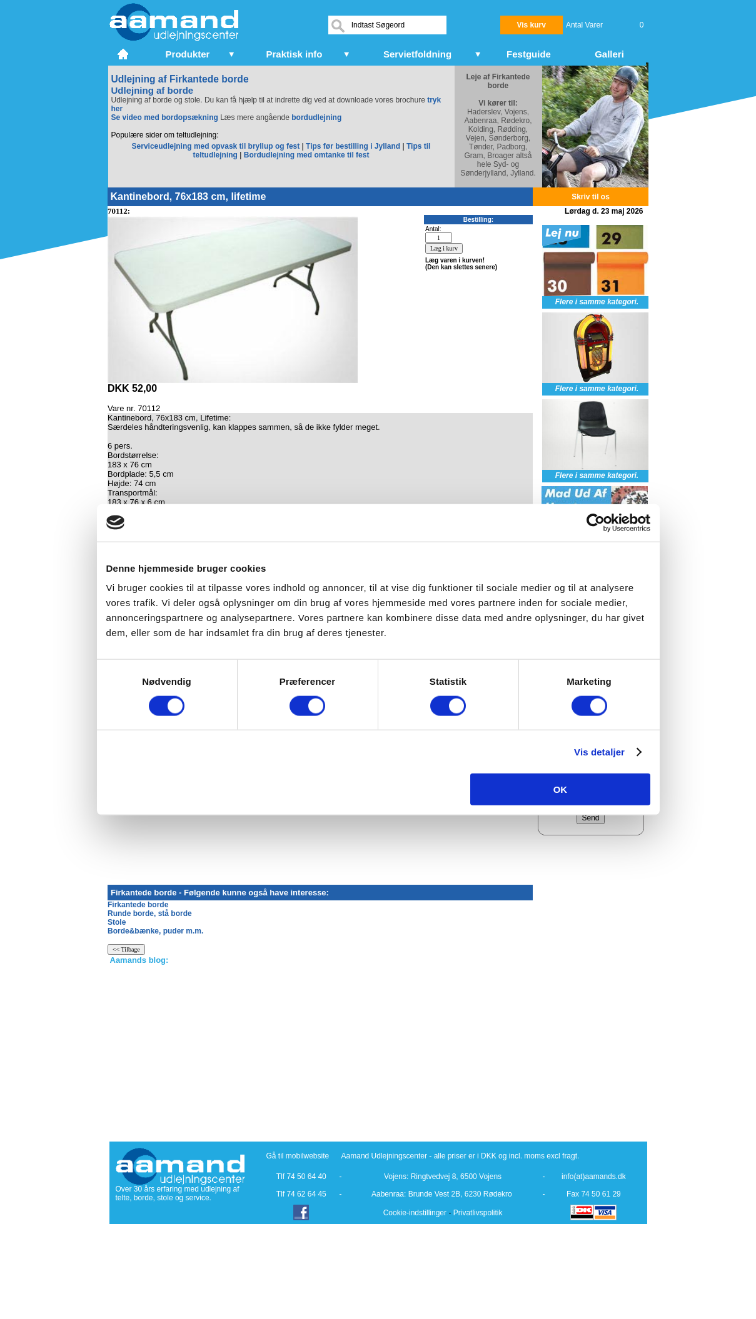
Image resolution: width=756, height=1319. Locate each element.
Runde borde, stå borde (150, 913)
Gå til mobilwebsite (298, 1156)
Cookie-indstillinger (414, 1212)
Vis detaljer (599, 751)
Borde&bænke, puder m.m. (155, 931)
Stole (117, 922)
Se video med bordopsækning (164, 117)
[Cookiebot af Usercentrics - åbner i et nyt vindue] (595, 522)
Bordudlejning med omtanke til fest (307, 155)
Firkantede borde (138, 904)
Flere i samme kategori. (596, 301)
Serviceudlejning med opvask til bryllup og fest (217, 146)
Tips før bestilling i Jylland (354, 146)
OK (560, 789)
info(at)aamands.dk (594, 1176)
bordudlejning (316, 117)
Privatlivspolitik (478, 1212)
